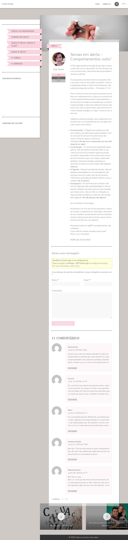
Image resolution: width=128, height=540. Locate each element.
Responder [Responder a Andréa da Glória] (72, 459)
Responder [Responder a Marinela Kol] (72, 368)
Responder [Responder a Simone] (72, 399)
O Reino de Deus (20, 37)
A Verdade (17, 64)
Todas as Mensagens (22, 31)
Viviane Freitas (7, 4)
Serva (54, 46)
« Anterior (56, 499)
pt (124, 4)
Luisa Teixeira (58, 69)
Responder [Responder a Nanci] (72, 431)
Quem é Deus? (18, 52)
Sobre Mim (107, 4)
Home (97, 4)
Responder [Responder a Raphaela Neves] (72, 491)
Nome (54, 280)
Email (86, 280)
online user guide (88, 266)
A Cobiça (15, 58)
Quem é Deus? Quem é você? (23, 44)
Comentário (57, 291)
